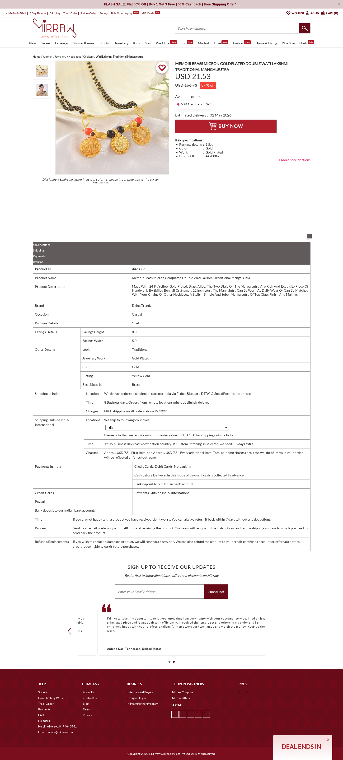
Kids (136, 43)
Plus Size (288, 43)
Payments (39, 256)
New (32, 43)
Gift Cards (151, 13)
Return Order (88, 13)
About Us (88, 692)
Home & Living (266, 43)
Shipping (38, 250)
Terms (87, 709)
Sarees (45, 43)
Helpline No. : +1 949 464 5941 (57, 726)
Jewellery (121, 43)
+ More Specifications (294, 160)
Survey (103, 13)
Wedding (166, 42)
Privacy (87, 715)
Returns (38, 262)
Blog (86, 703)
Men (148, 43)
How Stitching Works (51, 698)
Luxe (221, 42)
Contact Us (90, 698)
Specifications (41, 245)
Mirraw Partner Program (142, 703)
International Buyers (140, 692)
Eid (187, 42)
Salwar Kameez (84, 43)
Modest (203, 43)
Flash (306, 42)
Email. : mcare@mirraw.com (55, 732)
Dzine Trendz (141, 305)
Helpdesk (44, 721)
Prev (70, 631)
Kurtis (105, 43)
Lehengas (62, 43)
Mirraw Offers (181, 698)
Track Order (70, 13)
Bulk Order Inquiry (121, 13)
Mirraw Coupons (182, 692)
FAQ (41, 715)
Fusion (242, 42)
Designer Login (136, 698)
